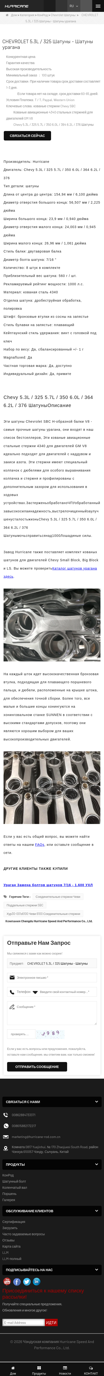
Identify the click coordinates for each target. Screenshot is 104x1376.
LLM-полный (11, 1259)
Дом (11, 15)
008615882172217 (24, 1126)
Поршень (9, 1194)
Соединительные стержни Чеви (58, 897)
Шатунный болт (14, 1181)
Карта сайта (11, 1246)
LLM (5, 1252)
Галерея (8, 1200)
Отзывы (8, 1240)
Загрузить (9, 1228)
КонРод (42, 15)
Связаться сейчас (27, 136)
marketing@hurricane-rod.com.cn (36, 1137)
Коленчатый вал (14, 1187)
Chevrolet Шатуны (63, 15)
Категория (27, 15)
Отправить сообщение (37, 1067)
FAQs (39, 845)
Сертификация (13, 1222)
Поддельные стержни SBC (25, 905)
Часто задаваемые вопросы (23, 1234)
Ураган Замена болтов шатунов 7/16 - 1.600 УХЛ (48, 885)
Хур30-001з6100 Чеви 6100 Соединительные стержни (43, 914)
